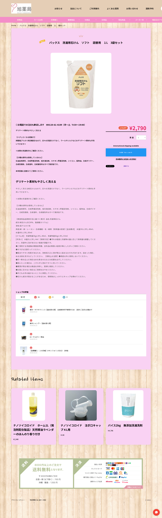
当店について (76, 8)
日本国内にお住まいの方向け (126, 159)
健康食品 (71, 20)
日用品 (104, 20)
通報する (126, 166)
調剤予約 (150, 8)
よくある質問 (113, 8)
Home (13, 25)
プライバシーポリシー (18, 500)
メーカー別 (139, 20)
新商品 (19, 20)
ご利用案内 (94, 8)
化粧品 (87, 20)
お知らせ (58, 8)
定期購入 (54, 20)
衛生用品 (121, 20)
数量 (132, 137)
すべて (23, 297)
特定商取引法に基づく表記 (38, 500)
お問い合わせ (132, 8)
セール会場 (38, 20)
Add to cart (126, 152)
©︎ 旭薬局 (148, 500)
